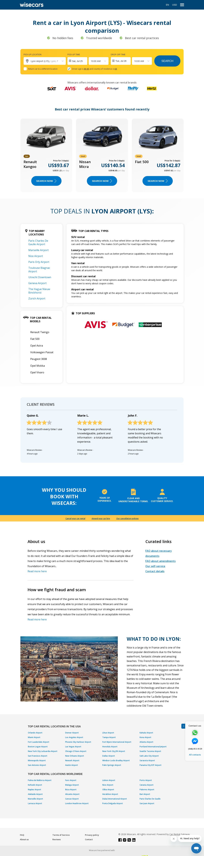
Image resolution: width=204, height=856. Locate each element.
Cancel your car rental (75, 518)
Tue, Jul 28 (120, 61)
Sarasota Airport (147, 760)
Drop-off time (118, 54)
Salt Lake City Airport (149, 755)
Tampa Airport (109, 737)
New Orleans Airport (74, 755)
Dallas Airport (108, 755)
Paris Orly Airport (38, 262)
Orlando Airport (35, 732)
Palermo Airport (147, 789)
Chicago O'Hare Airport (75, 751)
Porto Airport (146, 780)
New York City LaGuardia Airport (42, 751)
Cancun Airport (72, 798)
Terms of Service (61, 835)
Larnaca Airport (35, 803)
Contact (89, 839)
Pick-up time (73, 54)
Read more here (37, 571)
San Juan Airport (147, 803)
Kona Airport (145, 737)
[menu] (182, 5)
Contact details (154, 571)
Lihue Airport (108, 732)
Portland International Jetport (153, 746)
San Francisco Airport (37, 755)
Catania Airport (146, 785)
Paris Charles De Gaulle (150, 798)
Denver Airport (72, 732)
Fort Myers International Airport (116, 742)
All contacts (195, 754)
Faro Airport (70, 780)
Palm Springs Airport (111, 765)
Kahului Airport (146, 732)
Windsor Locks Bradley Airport (116, 760)
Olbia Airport (108, 789)
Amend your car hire (101, 518)
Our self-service (155, 566)
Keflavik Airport (35, 785)
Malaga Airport (72, 785)
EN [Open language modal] (167, 5)
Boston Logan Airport (38, 746)
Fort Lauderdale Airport (38, 742)
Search (167, 61)
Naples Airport (34, 789)
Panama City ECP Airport (150, 765)
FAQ (22, 835)
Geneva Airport (37, 283)
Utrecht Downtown (39, 277)
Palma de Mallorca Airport (39, 780)
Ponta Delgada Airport (112, 803)
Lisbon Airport (108, 780)
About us (24, 839)
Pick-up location (32, 54)
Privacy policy (92, 835)
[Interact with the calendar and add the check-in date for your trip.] (77, 61)
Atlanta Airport (146, 742)
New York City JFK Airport (113, 751)
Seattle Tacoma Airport (150, 751)
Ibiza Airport (70, 789)
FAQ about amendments (160, 561)
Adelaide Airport (35, 794)
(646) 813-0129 (195, 748)
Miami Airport (34, 737)
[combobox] (134, 61)
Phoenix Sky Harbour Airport (78, 742)
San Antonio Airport (37, 765)
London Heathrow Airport (77, 803)
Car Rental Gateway (179, 834)
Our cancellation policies (127, 518)
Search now (46, 181)
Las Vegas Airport (73, 746)
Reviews (56, 839)
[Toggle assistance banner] (183, 726)
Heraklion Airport (110, 794)
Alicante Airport (72, 794)
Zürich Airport (36, 298)
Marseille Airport (38, 250)
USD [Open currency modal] (174, 5)
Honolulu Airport (109, 746)
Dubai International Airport (114, 798)
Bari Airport (145, 794)
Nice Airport (35, 256)
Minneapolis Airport (37, 760)
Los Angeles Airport (74, 737)
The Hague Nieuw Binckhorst (39, 290)
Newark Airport (72, 760)
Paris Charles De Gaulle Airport (38, 242)
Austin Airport (71, 765)
